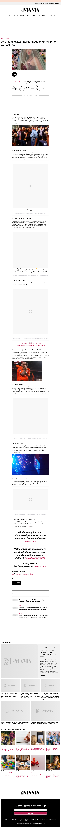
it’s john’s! (30, 336)
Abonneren (8, 825)
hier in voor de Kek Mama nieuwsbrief (24, 580)
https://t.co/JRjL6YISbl (35, 559)
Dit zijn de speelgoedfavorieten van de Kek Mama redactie (7, 756)
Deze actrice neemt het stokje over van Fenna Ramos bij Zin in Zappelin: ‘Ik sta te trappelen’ (33, 622)
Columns (28, 15)
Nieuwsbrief (38, 3)
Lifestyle (38, 15)
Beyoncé (27, 214)
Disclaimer (33, 825)
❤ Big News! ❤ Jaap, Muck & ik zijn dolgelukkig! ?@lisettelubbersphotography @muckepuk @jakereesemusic (30, 512)
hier (29, 527)
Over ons (39, 825)
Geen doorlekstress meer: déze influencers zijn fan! (22, 755)
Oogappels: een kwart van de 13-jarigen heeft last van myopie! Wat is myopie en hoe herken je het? (52, 781)
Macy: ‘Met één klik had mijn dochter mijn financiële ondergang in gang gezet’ (48, 658)
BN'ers (20, 619)
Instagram (51, 3)
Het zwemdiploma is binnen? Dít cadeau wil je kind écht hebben (53, 755)
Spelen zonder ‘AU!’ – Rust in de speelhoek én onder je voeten (7, 779)
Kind (33, 15)
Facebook (45, 3)
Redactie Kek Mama (23, 73)
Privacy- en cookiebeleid (49, 825)
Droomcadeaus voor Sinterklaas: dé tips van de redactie (37, 779)
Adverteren (15, 825)
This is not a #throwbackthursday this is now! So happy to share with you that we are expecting (30, 436)
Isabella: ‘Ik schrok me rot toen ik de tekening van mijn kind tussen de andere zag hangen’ (15, 728)
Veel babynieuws (19, 82)
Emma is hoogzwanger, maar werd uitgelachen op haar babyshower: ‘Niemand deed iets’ (9, 701)
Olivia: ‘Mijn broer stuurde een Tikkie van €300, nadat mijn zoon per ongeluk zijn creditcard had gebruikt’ (30, 701)
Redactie (22, 826)
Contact (21, 825)
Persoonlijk (14, 15)
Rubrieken (22, 15)
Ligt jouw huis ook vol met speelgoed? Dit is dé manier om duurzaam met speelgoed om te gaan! (22, 781)
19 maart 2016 (29, 542)
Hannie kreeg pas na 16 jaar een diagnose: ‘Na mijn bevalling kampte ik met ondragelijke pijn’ (45, 728)
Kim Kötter (27, 515)
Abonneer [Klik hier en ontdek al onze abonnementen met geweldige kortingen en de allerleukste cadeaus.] (57, 3)
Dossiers (52, 15)
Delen (16, 588)
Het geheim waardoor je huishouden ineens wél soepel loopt (37, 755)
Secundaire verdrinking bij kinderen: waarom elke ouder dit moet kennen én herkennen (33, 614)
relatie (14, 594)
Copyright (26, 825)
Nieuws (8, 15)
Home (3, 39)
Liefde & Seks (45, 15)
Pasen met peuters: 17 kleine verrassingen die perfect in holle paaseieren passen (33, 606)
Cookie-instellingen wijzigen (33, 826)
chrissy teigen (26, 339)
